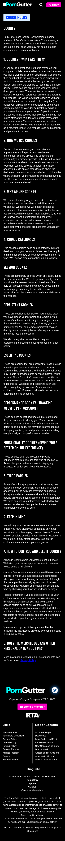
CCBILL (32, 786)
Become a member (32, 706)
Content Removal (11, 749)
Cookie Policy (9, 742)
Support (7, 756)
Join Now (54, 5)
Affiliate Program (11, 752)
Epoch (32, 783)
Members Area (10, 732)
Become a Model (11, 759)
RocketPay (32, 780)
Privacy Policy (28, 660)
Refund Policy (9, 746)
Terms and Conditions (13, 735)
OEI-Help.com (48, 776)
